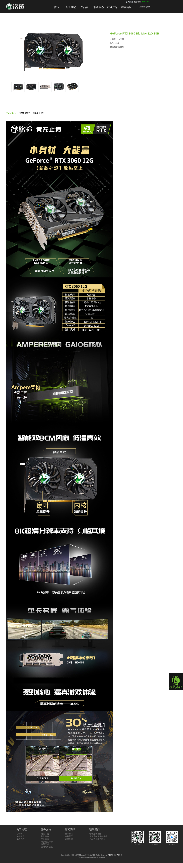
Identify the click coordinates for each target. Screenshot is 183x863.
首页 (56, 7)
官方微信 (155, 843)
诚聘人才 (20, 839)
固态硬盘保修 (47, 842)
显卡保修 (45, 836)
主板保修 (45, 839)
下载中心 (98, 7)
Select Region (144, 7)
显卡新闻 (69, 834)
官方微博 (138, 843)
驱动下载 (38, 113)
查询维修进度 (47, 847)
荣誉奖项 (20, 836)
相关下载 (45, 834)
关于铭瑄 (70, 7)
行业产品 (112, 7)
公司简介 (20, 834)
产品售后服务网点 (97, 839)
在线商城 (126, 7)
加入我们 (129, 2)
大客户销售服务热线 (98, 836)
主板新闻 (69, 836)
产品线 (84, 7)
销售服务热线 (95, 834)
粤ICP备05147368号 (115, 855)
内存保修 (45, 844)
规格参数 (24, 113)
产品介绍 (11, 113)
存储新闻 (69, 839)
